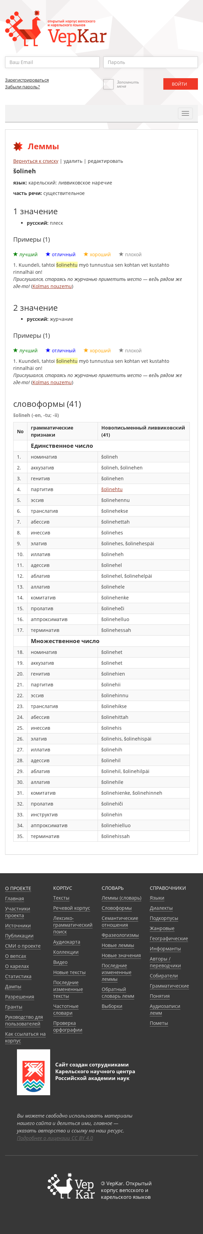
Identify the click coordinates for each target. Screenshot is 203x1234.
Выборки (112, 1006)
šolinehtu (112, 489)
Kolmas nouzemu (52, 286)
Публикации (19, 935)
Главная (14, 898)
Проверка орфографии (67, 1026)
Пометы (159, 1023)
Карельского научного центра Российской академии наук (95, 1074)
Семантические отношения (120, 921)
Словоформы (117, 908)
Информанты (165, 948)
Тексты (61, 898)
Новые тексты (69, 972)
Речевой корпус (71, 908)
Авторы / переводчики (165, 962)
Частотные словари (66, 1009)
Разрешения (19, 996)
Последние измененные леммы (116, 972)
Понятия (160, 996)
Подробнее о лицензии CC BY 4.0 (55, 1137)
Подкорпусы (164, 918)
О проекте (18, 888)
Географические (169, 938)
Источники (18, 925)
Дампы (13, 986)
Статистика (18, 976)
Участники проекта (17, 912)
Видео (60, 962)
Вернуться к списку (35, 161)
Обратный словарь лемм (118, 992)
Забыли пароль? (22, 87)
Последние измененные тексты (68, 989)
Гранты (13, 1007)
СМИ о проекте (23, 946)
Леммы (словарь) (121, 898)
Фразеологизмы (120, 935)
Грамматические (169, 986)
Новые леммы (118, 945)
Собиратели (164, 975)
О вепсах (15, 956)
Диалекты (161, 908)
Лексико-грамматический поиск (73, 925)
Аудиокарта (66, 942)
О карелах (17, 966)
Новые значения (121, 955)
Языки (157, 898)
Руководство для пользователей (24, 1020)
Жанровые (162, 928)
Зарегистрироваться (27, 80)
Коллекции (66, 952)
